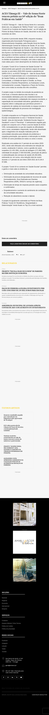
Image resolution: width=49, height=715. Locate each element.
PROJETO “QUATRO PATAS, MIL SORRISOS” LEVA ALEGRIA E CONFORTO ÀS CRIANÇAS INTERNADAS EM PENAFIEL (13, 449)
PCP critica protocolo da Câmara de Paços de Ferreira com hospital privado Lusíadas (13, 428)
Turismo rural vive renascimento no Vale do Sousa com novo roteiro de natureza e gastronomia (13, 438)
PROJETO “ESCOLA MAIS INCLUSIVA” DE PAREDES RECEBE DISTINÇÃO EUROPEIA (22, 272)
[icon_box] (13, 659)
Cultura (3, 269)
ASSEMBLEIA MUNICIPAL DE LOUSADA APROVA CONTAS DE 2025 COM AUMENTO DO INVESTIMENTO (23, 307)
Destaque (4, 8)
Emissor (10, 251)
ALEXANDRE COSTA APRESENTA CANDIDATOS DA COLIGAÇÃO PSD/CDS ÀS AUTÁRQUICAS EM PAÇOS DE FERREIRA (13, 462)
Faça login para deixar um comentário (24, 244)
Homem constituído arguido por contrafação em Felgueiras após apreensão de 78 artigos (13, 417)
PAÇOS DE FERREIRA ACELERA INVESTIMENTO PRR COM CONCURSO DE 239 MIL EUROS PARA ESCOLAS (23, 289)
